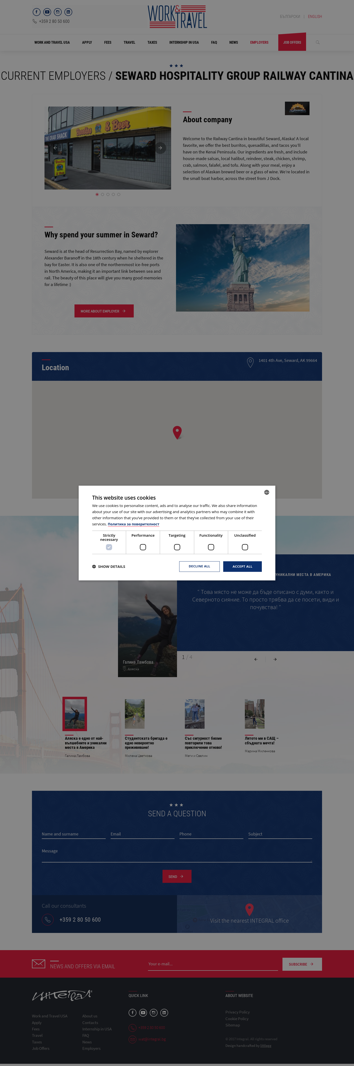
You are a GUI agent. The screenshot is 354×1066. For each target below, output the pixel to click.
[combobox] (266, 492)
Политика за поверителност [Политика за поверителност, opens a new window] (135, 523)
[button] (108, 566)
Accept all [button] (242, 566)
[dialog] (177, 533)
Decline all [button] (197, 566)
